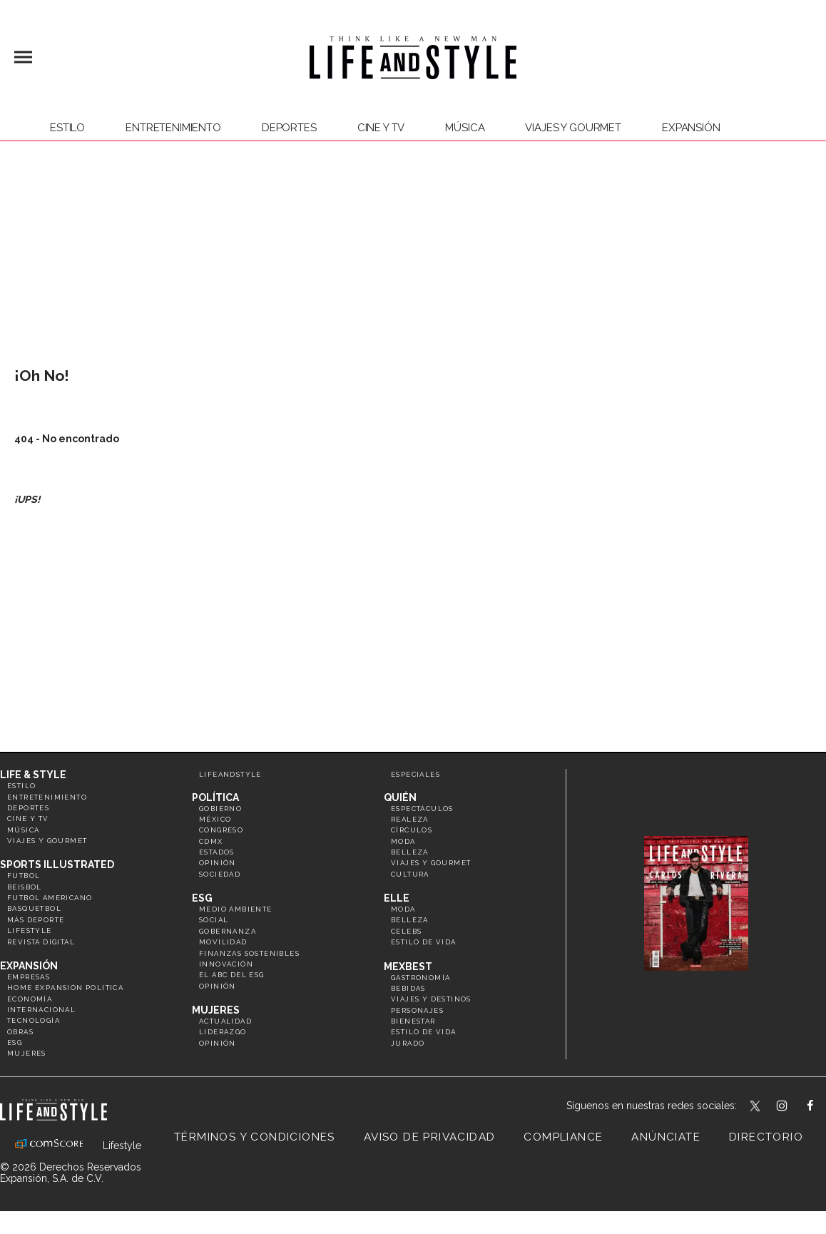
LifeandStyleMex (756, 1107)
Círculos (411, 830)
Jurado (407, 1043)
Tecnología (33, 1020)
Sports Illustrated (57, 864)
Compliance (563, 1137)
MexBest (408, 966)
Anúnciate (665, 1137)
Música (464, 127)
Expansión (29, 966)
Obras (20, 1032)
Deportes (289, 127)
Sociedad (219, 874)
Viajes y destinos (431, 999)
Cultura (410, 874)
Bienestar (413, 1021)
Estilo (67, 127)
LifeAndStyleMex (823, 1107)
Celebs (406, 931)
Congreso (221, 830)
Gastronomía (420, 977)
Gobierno (220, 808)
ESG (14, 1042)
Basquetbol (34, 908)
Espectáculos (422, 808)
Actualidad (225, 1021)
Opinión (217, 863)
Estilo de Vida (424, 1032)
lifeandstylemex (794, 1107)
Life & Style (33, 774)
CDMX (211, 841)
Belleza (410, 852)
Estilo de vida (424, 942)
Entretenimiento (173, 127)
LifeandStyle (230, 774)
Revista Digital (41, 942)
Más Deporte (35, 920)
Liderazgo (223, 1032)
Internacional (41, 1010)
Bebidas (408, 988)
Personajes (417, 1010)
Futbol (23, 875)
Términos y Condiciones (254, 1137)
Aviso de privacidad (430, 1137)
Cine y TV (381, 127)
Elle (396, 898)
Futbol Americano (49, 898)
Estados (217, 852)
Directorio (766, 1137)
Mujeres (26, 1053)
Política (215, 797)
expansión (691, 127)
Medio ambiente (235, 909)
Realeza (410, 819)
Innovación (226, 964)
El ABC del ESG (232, 975)
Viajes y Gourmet (573, 127)
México (215, 819)
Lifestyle (29, 930)
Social (213, 920)
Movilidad (223, 942)
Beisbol (24, 887)
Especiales (415, 774)
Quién (400, 797)
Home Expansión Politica (65, 987)
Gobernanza (227, 931)
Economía (29, 999)
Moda (403, 841)
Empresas (28, 977)
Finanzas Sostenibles (249, 953)
